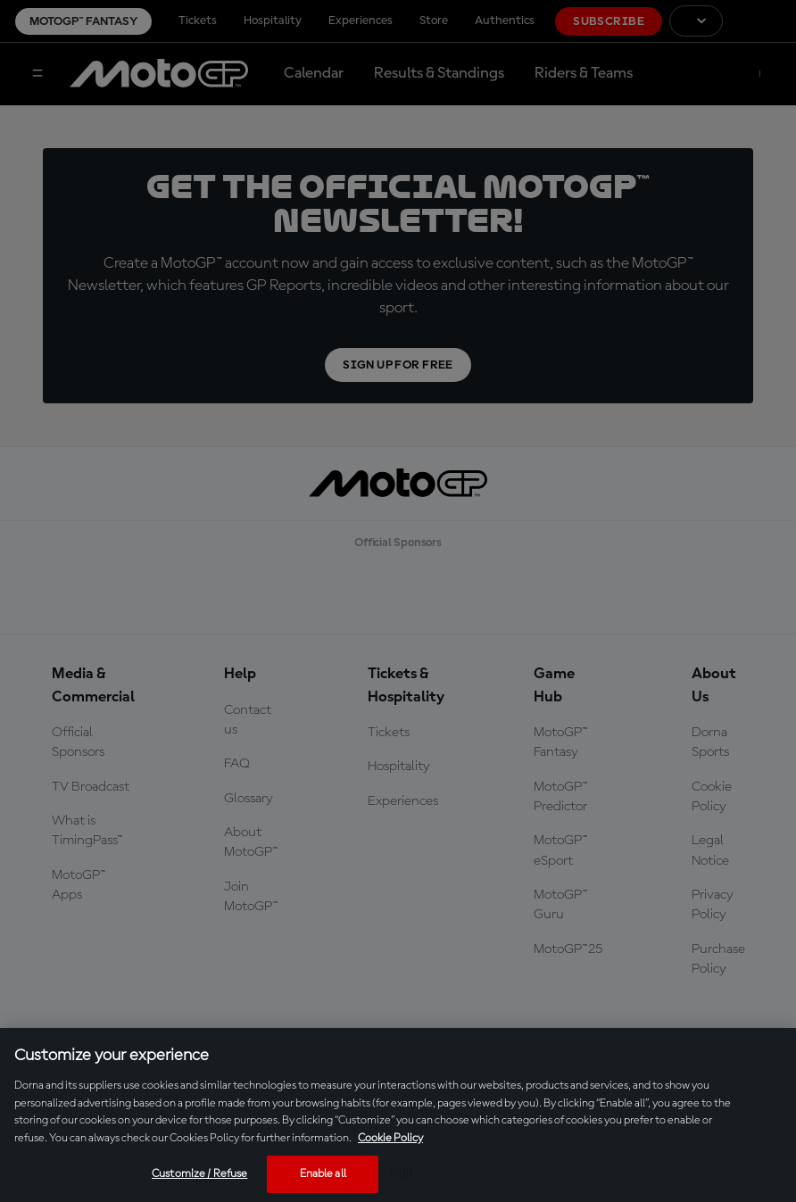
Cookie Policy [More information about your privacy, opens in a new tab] (390, 1138)
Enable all (323, 1174)
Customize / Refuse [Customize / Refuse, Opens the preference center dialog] (199, 1174)
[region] (398, 1115)
